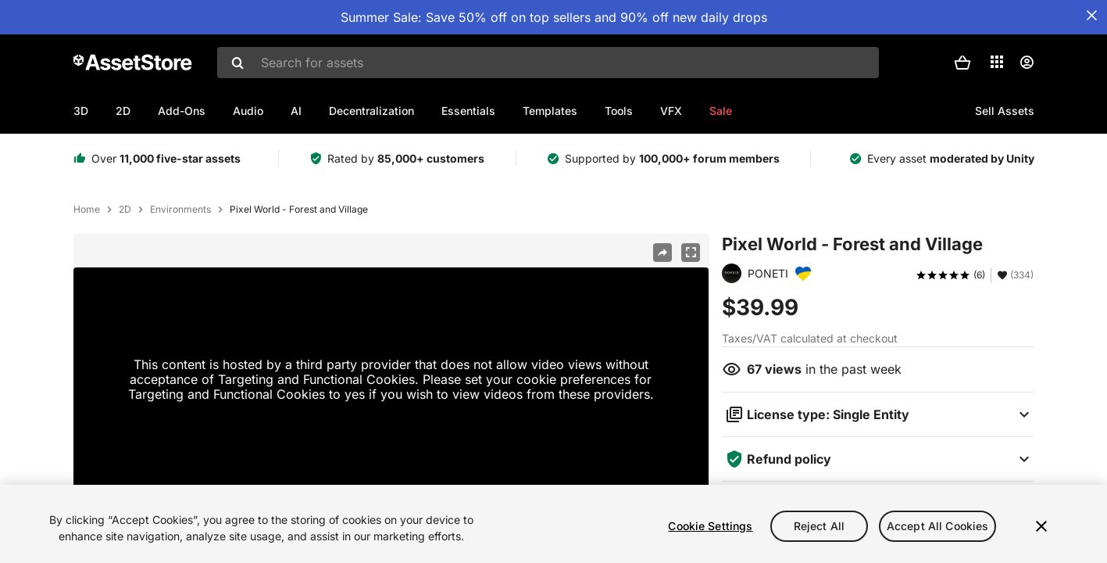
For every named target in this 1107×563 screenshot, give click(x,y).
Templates (550, 110)
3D (80, 110)
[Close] (1041, 526)
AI (296, 110)
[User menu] (1026, 62)
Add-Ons (181, 110)
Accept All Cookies (938, 526)
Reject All (819, 526)
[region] (553, 524)
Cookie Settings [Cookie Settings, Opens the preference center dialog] (710, 526)
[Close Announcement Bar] (1091, 15)
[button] (962, 62)
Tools (619, 110)
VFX (671, 110)
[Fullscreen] (690, 252)
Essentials (468, 110)
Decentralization (371, 110)
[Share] (662, 252)
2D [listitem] (125, 209)
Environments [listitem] (180, 209)
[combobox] (548, 62)
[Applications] (996, 61)
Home (86, 209)
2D (123, 110)
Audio (248, 110)
